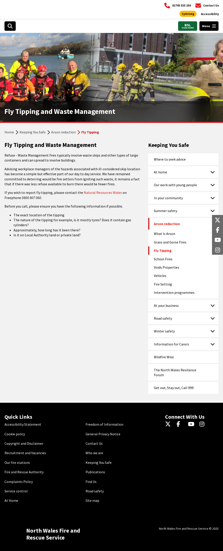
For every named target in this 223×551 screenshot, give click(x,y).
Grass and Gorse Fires (170, 242)
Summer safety (165, 210)
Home (9, 132)
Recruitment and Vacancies (25, 453)
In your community (168, 198)
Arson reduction (63, 132)
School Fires (163, 259)
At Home (11, 500)
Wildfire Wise (164, 357)
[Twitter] (169, 424)
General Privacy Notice (103, 434)
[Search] (10, 26)
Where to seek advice (170, 159)
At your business (166, 305)
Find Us (91, 481)
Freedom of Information (104, 424)
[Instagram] (203, 424)
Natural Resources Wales (103, 192)
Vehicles (160, 275)
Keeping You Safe (33, 132)
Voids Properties (166, 267)
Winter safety (164, 331)
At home (160, 172)
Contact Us (94, 443)
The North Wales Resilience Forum (175, 372)
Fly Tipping (163, 250)
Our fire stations (17, 462)
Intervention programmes (174, 292)
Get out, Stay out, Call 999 (174, 387)
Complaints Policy (18, 481)
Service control (16, 491)
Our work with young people (175, 185)
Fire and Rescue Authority (24, 472)
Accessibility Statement (22, 424)
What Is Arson (164, 233)
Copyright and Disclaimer (23, 443)
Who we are (94, 453)
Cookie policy (14, 434)
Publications (95, 472)
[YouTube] (192, 424)
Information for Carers (171, 344)
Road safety (163, 318)
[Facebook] (180, 424)
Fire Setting (163, 284)
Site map (92, 500)
